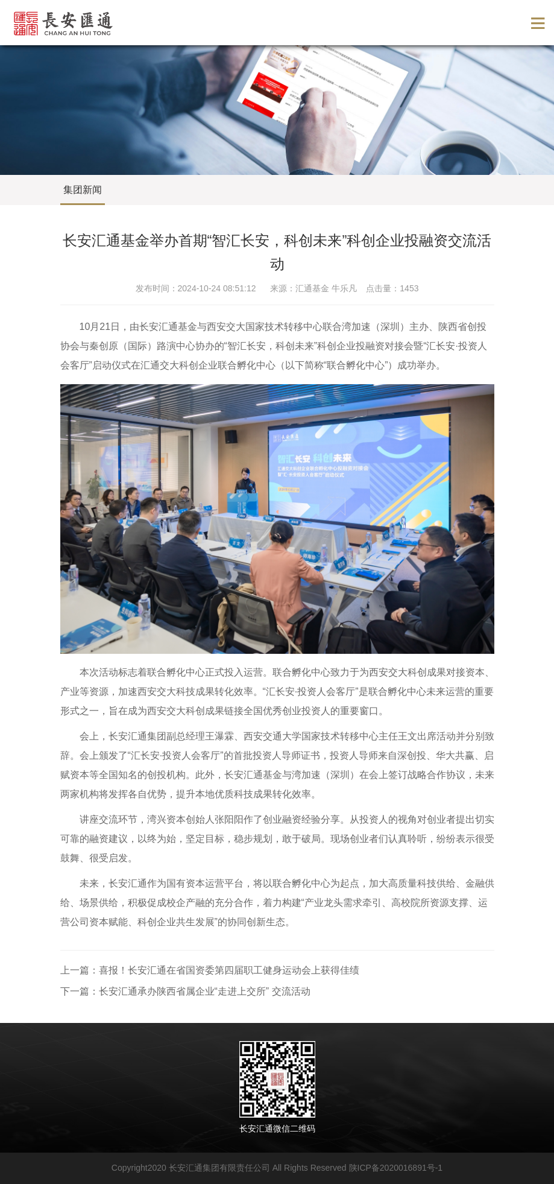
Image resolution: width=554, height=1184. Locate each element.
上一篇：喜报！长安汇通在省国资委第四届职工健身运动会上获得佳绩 (209, 970)
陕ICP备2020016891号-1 (396, 1168)
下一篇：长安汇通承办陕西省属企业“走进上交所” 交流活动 (185, 991)
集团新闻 (82, 190)
